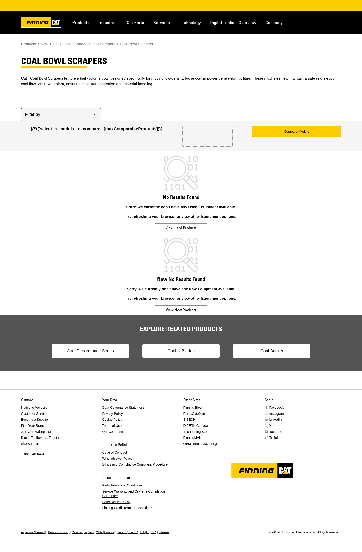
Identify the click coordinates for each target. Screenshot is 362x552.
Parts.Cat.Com (194, 414)
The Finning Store (196, 432)
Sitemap (164, 532)
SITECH (189, 419)
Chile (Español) (105, 532)
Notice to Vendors (34, 407)
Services (161, 22)
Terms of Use (112, 426)
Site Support (30, 444)
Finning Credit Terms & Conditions (127, 508)
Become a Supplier (35, 419)
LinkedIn (275, 419)
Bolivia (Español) (58, 532)
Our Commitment (114, 432)
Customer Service (34, 414)
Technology (190, 22)
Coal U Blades (181, 351)
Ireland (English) (128, 532)
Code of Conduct (114, 452)
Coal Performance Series (92, 351)
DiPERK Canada (195, 426)
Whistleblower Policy (117, 458)
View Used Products (181, 227)
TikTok (274, 437)
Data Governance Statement (123, 407)
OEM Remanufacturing (200, 444)
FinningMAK (192, 437)
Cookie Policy (112, 419)
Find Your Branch (33, 426)
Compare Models (296, 131)
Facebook (276, 407)
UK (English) (148, 532)
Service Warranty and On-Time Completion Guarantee (133, 494)
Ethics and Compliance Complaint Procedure (135, 464)
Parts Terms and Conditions (122, 485)
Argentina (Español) (33, 532)
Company (274, 22)
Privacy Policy (112, 414)
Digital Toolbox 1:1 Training (41, 437)
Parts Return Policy (116, 502)
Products (80, 22)
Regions (334, 22)
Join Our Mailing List (36, 432)
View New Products (181, 309)
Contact (318, 22)
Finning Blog (192, 407)
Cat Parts (135, 22)
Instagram (276, 414)
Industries (108, 22)
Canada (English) (83, 532)
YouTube (275, 432)
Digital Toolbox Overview (233, 22)
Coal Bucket (269, 351)
